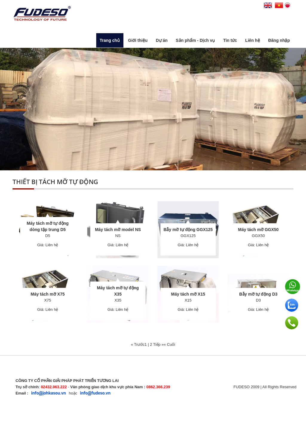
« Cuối (169, 344)
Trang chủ (110, 40)
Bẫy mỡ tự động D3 (258, 294)
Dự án (161, 40)
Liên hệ (252, 40)
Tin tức (230, 40)
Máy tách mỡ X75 (47, 294)
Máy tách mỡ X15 (188, 294)
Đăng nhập (279, 40)
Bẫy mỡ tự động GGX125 (188, 229)
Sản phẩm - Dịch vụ (195, 40)
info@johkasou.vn (48, 393)
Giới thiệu (138, 40)
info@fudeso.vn (95, 393)
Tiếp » (158, 344)
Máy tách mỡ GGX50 (258, 229)
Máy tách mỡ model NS (118, 229)
